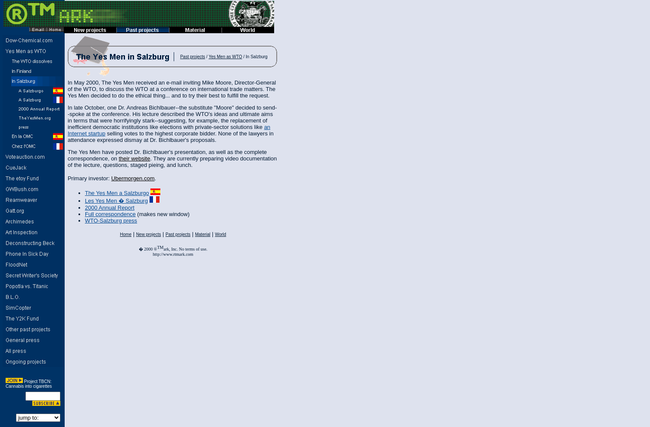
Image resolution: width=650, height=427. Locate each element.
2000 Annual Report (109, 207)
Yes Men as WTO (225, 56)
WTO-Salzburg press (111, 220)
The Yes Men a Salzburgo (117, 193)
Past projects (192, 56)
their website (134, 158)
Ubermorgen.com (132, 178)
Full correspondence (110, 214)
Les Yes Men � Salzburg (116, 201)
